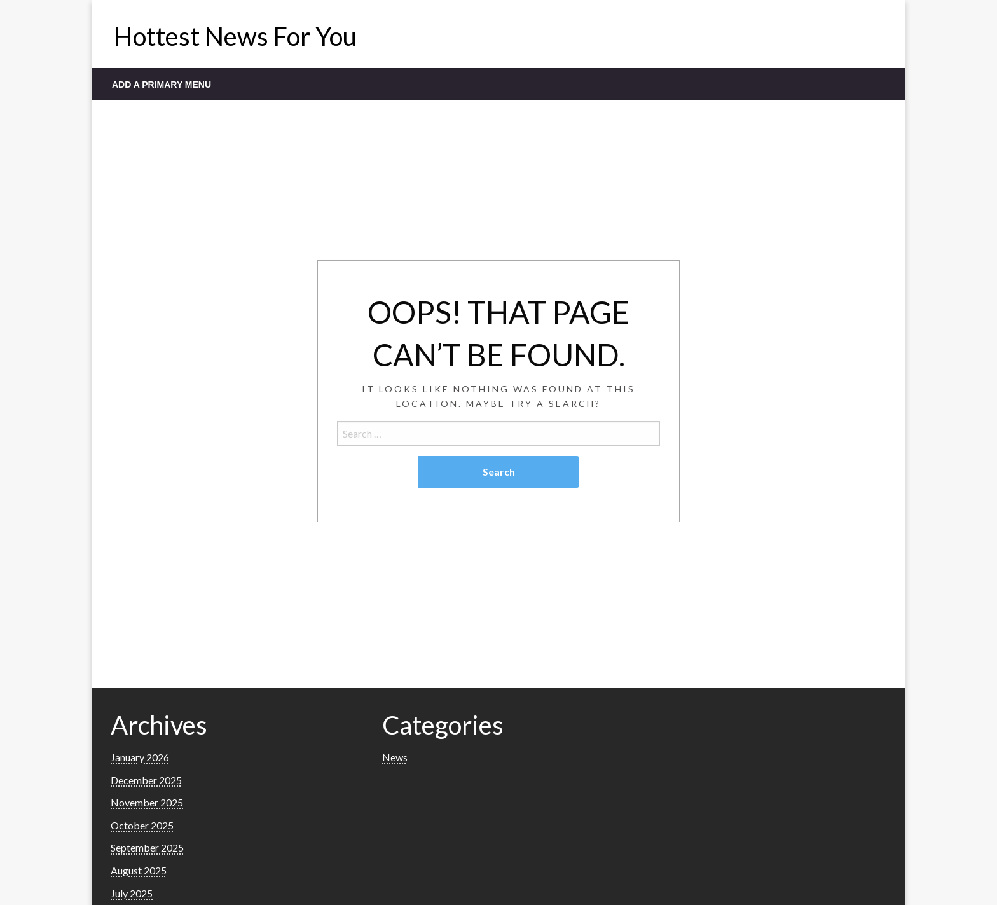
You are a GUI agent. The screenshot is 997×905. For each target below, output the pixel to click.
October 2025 (142, 825)
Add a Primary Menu (161, 84)
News (395, 757)
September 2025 (147, 847)
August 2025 (139, 870)
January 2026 (140, 757)
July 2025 (132, 893)
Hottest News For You (235, 36)
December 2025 (146, 780)
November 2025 (147, 802)
